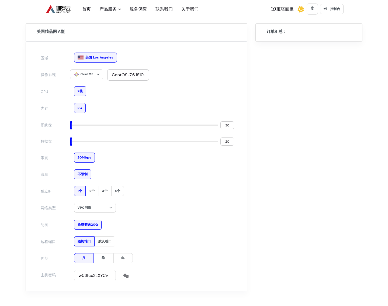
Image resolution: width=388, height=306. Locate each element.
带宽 (44, 157)
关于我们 (190, 9)
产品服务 (108, 9)
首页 (86, 9)
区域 (44, 58)
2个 (92, 189)
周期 (44, 258)
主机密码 (48, 275)
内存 (44, 108)
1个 (80, 189)
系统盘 (46, 125)
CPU (44, 91)
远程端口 (48, 241)
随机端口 (84, 240)
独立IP (46, 191)
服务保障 (138, 9)
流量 (44, 174)
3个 (105, 189)
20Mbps (84, 156)
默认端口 (105, 240)
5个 (117, 189)
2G (80, 106)
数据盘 (46, 141)
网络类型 (48, 207)
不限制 (83, 173)
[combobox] (86, 74)
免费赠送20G (88, 223)
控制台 (332, 9)
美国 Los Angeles (95, 56)
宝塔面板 (282, 9)
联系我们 (164, 9)
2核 (80, 90)
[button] (312, 9)
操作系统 (48, 74)
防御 (44, 224)
